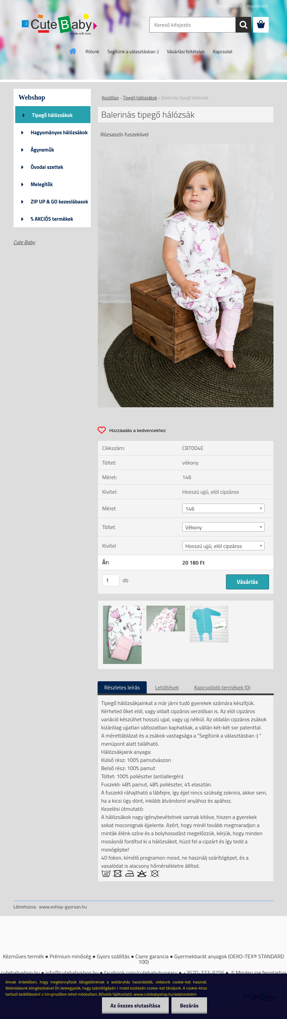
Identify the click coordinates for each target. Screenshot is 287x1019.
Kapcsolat (222, 51)
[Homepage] (72, 51)
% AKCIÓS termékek (52, 219)
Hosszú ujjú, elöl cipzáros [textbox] (213, 546)
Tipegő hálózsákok (52, 115)
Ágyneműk (42, 150)
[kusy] (110, 580)
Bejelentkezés (230, 6)
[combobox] (223, 508)
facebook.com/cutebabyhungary (140, 972)
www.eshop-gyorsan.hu (63, 906)
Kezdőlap (110, 97)
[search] (243, 25)
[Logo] (60, 25)
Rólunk (92, 51)
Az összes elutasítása (135, 1005)
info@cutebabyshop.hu (71, 972)
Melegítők (42, 184)
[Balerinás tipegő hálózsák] (185, 146)
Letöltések (167, 687)
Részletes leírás (122, 687)
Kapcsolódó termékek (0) (222, 687)
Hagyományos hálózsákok (59, 132)
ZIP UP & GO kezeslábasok (59, 201)
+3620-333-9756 (203, 972)
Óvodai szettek (47, 167)
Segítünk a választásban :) (133, 51)
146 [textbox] (189, 509)
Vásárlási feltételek (186, 51)
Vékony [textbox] (193, 527)
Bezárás (189, 1005)
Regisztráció (257, 6)
